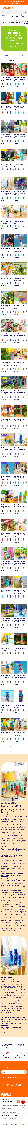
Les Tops (22, 22)
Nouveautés (6, 22)
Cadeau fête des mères (18, 22)
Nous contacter (8, 1106)
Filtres (6, 55)
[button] (3, 1123)
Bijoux (13, 22)
